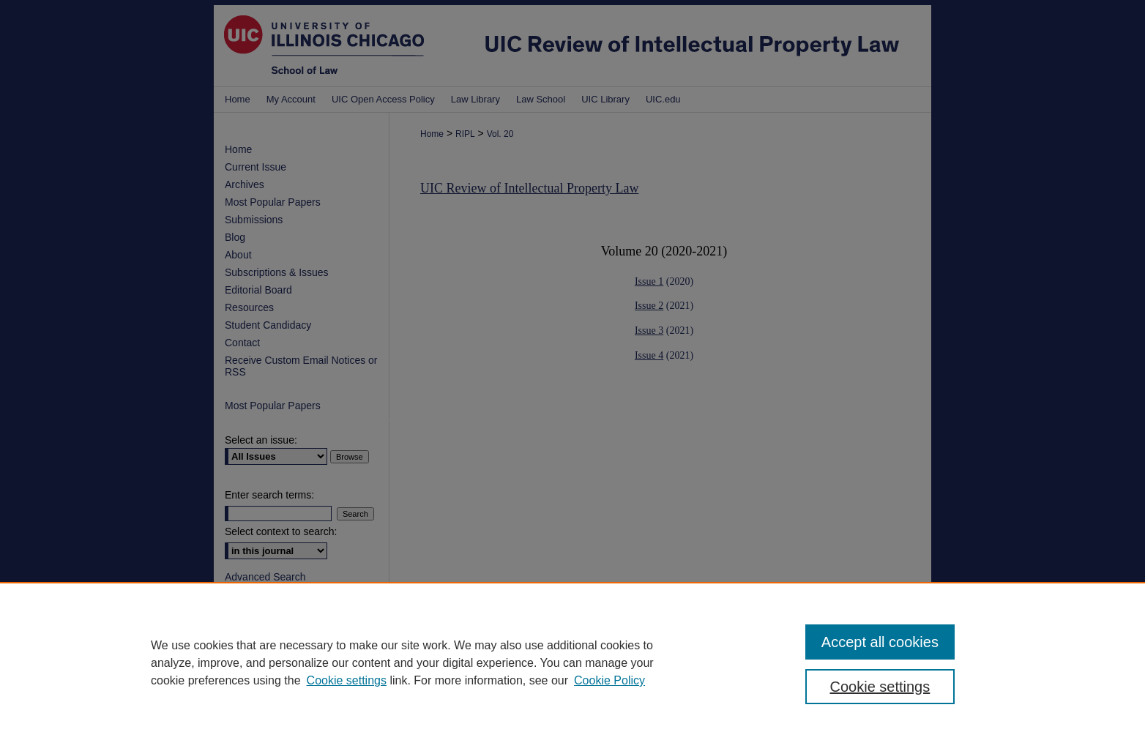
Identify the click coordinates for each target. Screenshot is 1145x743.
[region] (572, 662)
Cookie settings (347, 680)
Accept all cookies (880, 642)
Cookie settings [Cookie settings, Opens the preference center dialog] (880, 687)
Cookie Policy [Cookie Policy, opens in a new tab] (609, 680)
